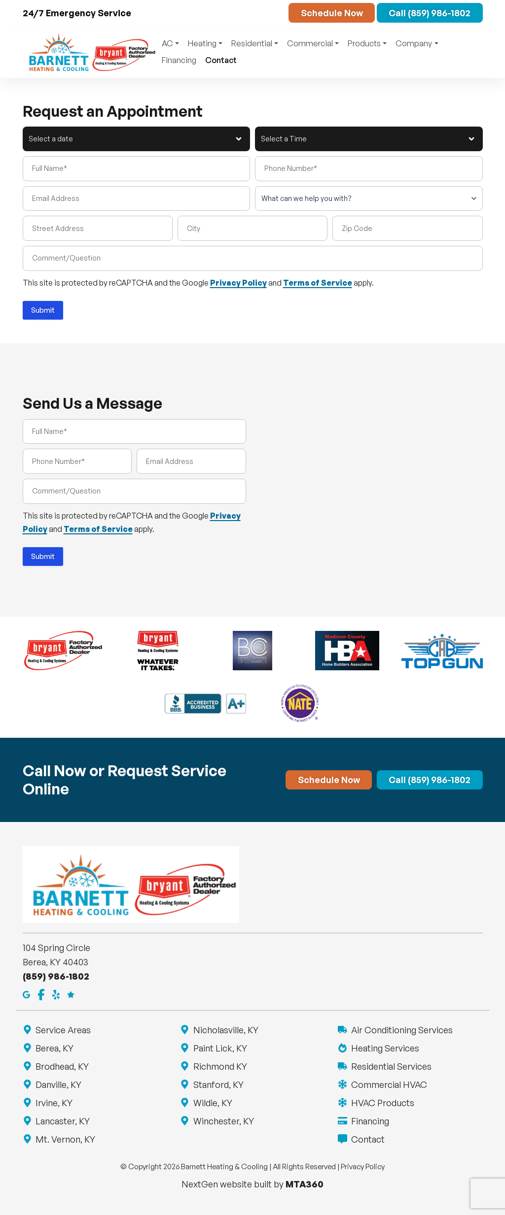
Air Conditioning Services (401, 1029)
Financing (179, 60)
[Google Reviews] (70, 993)
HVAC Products (382, 1102)
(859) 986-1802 (56, 976)
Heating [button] (202, 43)
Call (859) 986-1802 (429, 12)
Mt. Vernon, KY (65, 1139)
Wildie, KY (212, 1102)
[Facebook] (41, 993)
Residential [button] (251, 43)
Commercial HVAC (388, 1084)
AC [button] (167, 43)
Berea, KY (54, 1048)
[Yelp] (56, 993)
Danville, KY (58, 1084)
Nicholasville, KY (225, 1029)
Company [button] (414, 43)
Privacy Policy (238, 283)
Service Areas (63, 1029)
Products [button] (364, 43)
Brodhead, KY (62, 1066)
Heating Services (384, 1048)
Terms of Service (317, 283)
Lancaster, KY (62, 1121)
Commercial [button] (310, 43)
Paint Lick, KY (219, 1048)
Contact (221, 60)
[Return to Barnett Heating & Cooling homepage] (90, 52)
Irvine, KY (54, 1102)
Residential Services (390, 1066)
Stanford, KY (217, 1084)
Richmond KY (219, 1066)
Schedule (332, 12)
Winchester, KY (223, 1121)
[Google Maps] (26, 993)
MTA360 (305, 1184)
